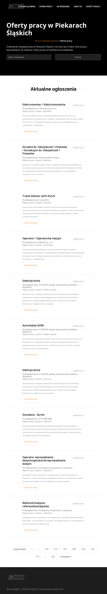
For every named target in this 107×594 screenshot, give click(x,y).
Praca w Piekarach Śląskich (46, 41)
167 (74, 549)
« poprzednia (19, 549)
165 (55, 549)
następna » (65, 556)
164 (46, 549)
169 (92, 549)
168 (83, 549)
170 (37, 556)
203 (53, 556)
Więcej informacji (30, 131)
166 (65, 549)
